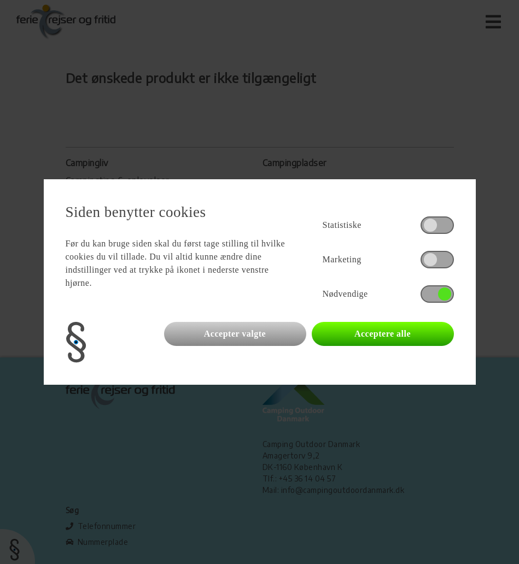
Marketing (342, 259)
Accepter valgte (235, 333)
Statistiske (342, 225)
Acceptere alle (382, 333)
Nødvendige (345, 293)
